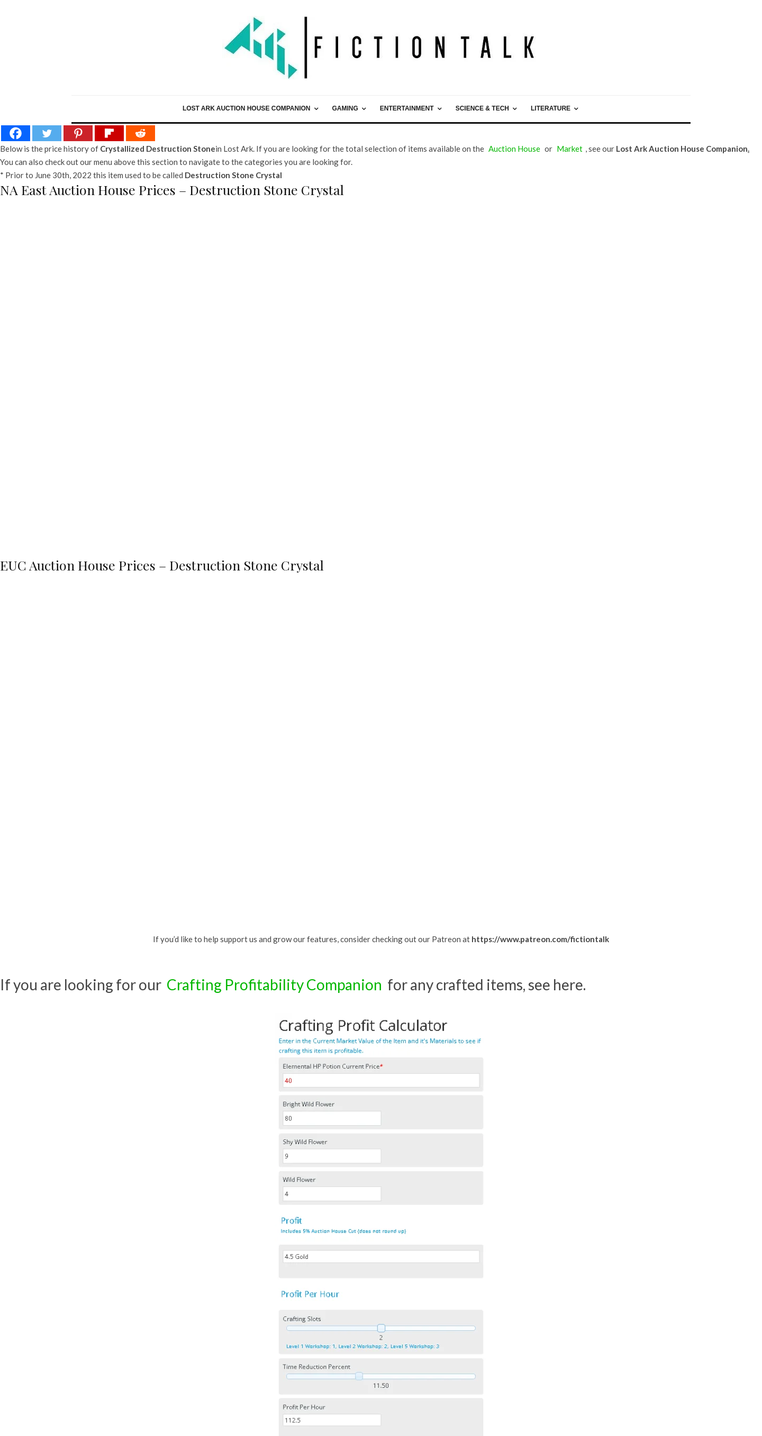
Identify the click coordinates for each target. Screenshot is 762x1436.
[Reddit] (140, 133)
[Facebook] (15, 133)
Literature (550, 108)
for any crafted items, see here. (375, 984)
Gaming (345, 108)
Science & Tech (482, 108)
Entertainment (407, 108)
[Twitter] (46, 133)
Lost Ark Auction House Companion (247, 108)
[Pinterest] (78, 133)
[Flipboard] (109, 133)
